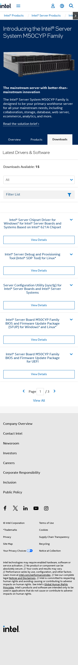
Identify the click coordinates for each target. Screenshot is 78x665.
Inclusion (9, 482)
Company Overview (17, 424)
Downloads (59, 139)
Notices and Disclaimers (22, 578)
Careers (9, 463)
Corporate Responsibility (21, 473)
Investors (10, 453)
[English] (62, 6)
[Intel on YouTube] (36, 509)
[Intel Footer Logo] (11, 629)
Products (36, 139)
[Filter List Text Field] (39, 194)
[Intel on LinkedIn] (25, 509)
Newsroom (11, 443)
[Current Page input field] (40, 391)
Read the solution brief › (21, 124)
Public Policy (12, 492)
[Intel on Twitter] (15, 509)
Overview (14, 139)
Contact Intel (12, 433)
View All (39, 400)
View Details (39, 240)
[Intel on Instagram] (46, 509)
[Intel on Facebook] (5, 509)
